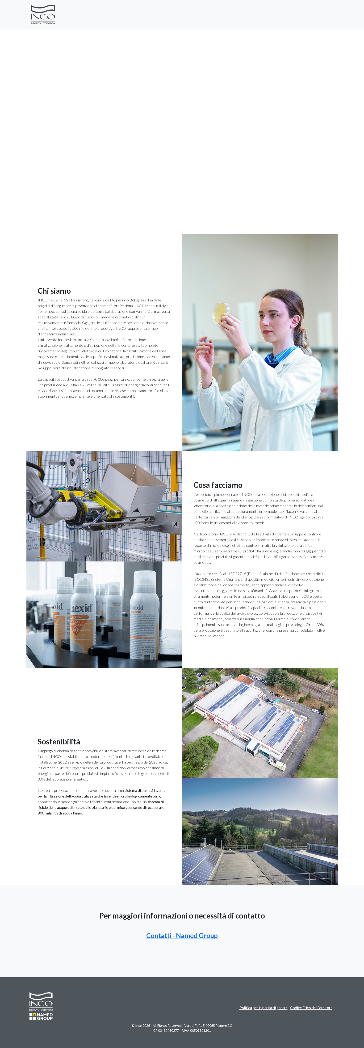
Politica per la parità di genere (263, 1007)
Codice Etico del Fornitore (311, 1007)
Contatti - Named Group (182, 935)
